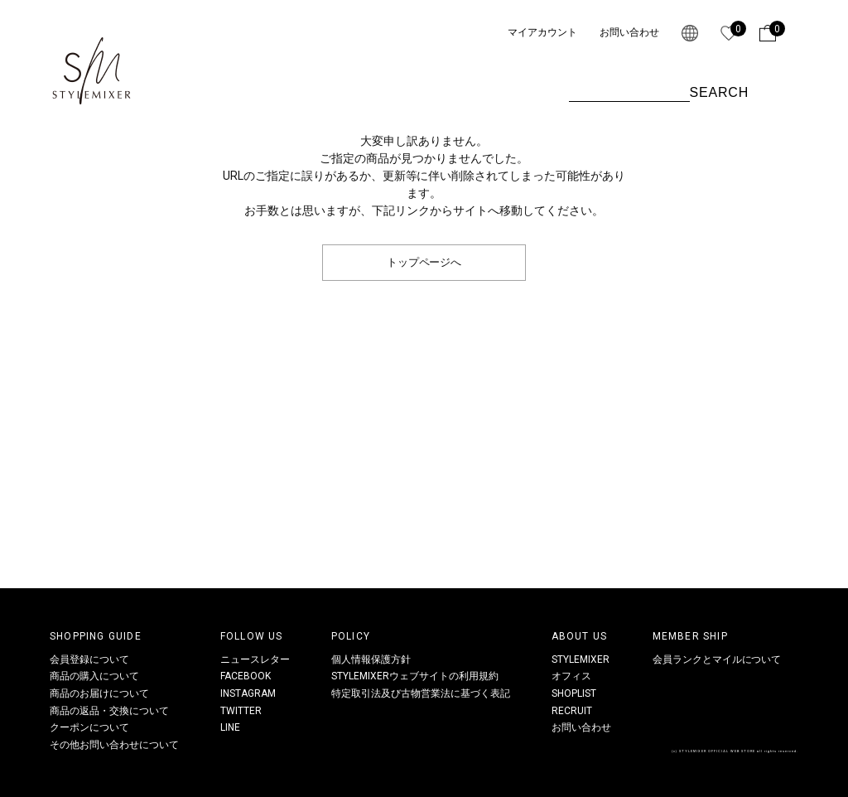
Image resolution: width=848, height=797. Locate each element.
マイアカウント (542, 32)
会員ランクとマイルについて (717, 659)
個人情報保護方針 (371, 659)
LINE (230, 727)
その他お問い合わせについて (114, 745)
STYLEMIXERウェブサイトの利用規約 (415, 676)
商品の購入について (94, 676)
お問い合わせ (629, 32)
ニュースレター (255, 659)
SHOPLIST (574, 693)
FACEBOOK (245, 676)
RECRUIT (572, 711)
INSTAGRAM (248, 693)
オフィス (571, 676)
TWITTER (241, 711)
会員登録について (89, 659)
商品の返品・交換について (109, 711)
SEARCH (719, 92)
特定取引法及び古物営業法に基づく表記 (420, 693)
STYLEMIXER (581, 659)
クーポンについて (89, 727)
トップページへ (424, 262)
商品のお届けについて (99, 693)
